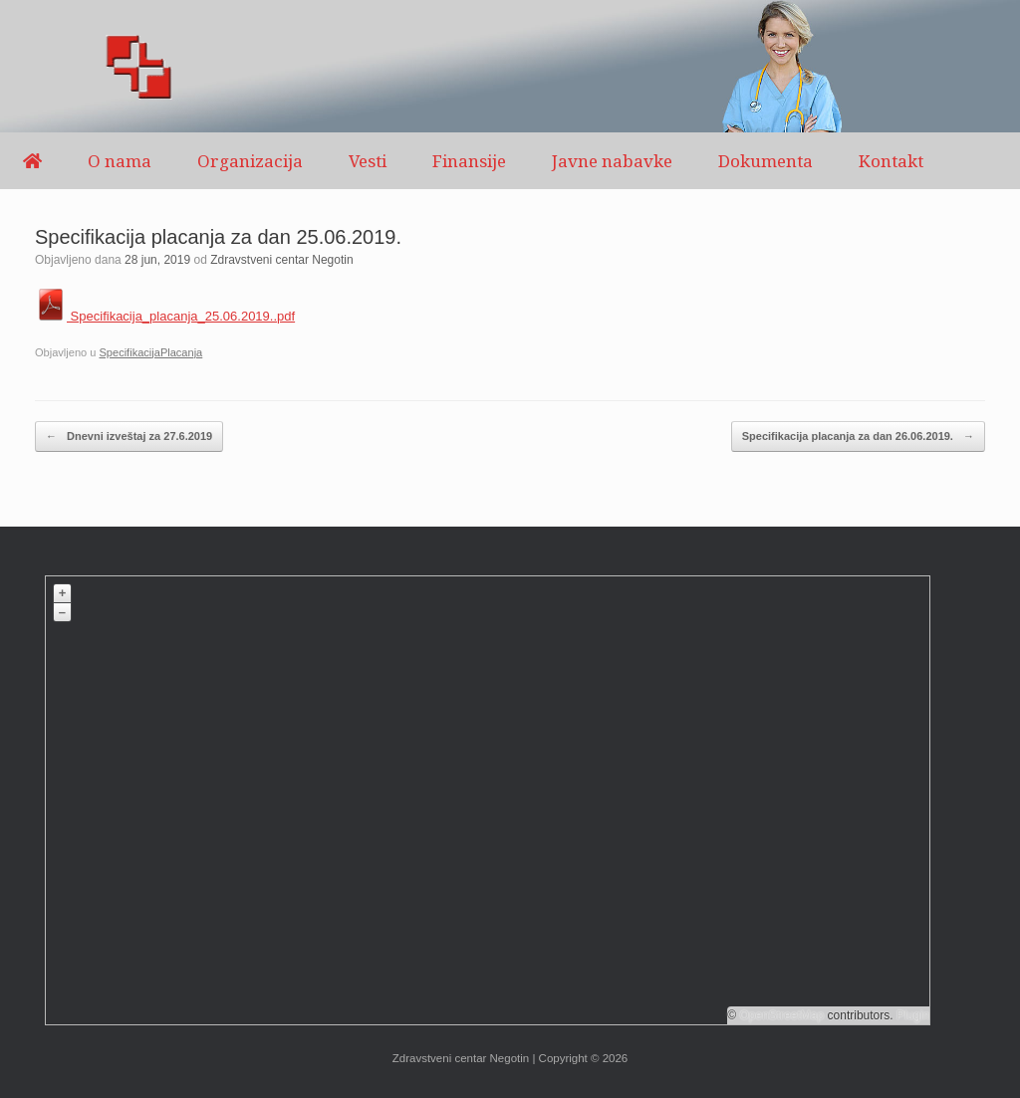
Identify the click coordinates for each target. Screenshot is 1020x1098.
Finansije (469, 160)
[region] (510, 66)
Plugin (911, 1015)
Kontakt (891, 160)
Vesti (367, 160)
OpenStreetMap (782, 1015)
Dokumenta (765, 160)
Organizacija (250, 160)
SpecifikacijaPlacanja (150, 352)
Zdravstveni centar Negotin (281, 260)
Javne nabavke (612, 160)
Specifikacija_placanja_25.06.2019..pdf (165, 316)
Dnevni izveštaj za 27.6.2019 (129, 436)
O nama (119, 160)
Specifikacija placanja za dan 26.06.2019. (858, 436)
